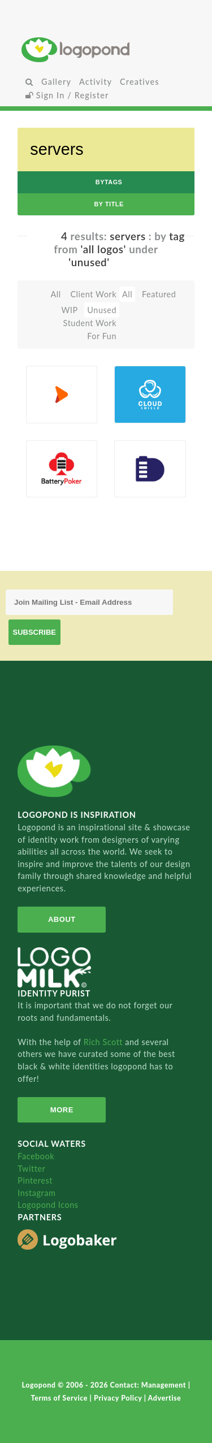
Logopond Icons (48, 1205)
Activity (95, 81)
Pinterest (35, 1180)
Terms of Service (60, 1398)
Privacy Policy (119, 1398)
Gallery (56, 81)
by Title (108, 204)
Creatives (139, 81)
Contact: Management (149, 1385)
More (61, 1110)
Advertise (164, 1398)
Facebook (36, 1156)
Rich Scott (105, 1042)
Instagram (36, 1193)
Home (106, 49)
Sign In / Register (67, 95)
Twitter (31, 1168)
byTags (109, 182)
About (62, 919)
